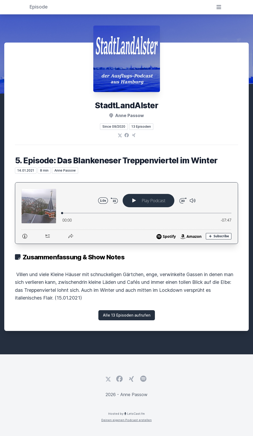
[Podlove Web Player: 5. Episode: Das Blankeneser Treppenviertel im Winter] (126, 213)
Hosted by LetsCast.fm (126, 414)
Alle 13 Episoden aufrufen (126, 315)
